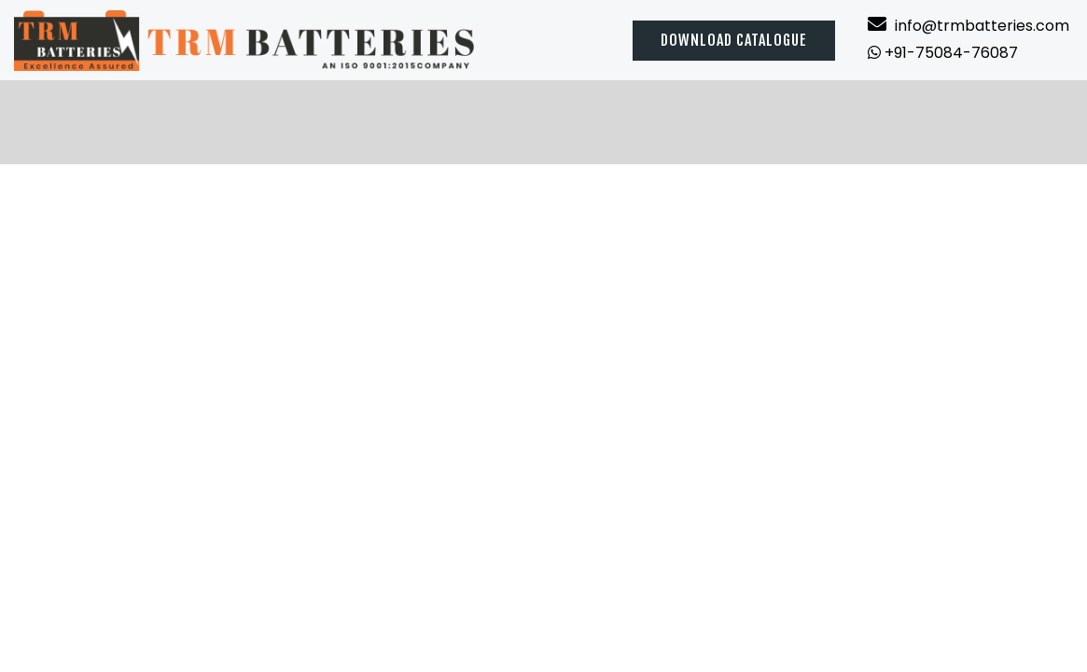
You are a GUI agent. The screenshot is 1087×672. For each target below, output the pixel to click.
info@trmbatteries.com (968, 25)
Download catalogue (734, 40)
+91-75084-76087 (943, 52)
